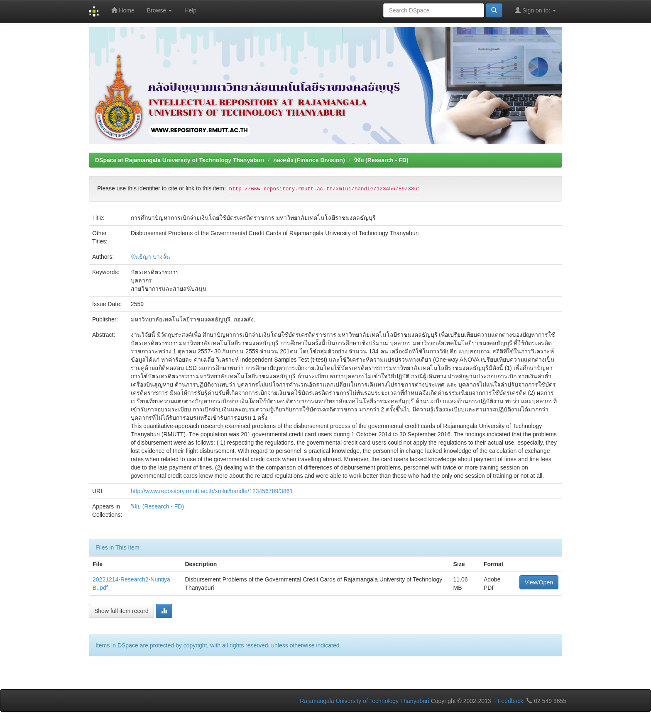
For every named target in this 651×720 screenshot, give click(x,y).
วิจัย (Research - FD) (381, 160)
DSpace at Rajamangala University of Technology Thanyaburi (179, 160)
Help (190, 10)
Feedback (510, 701)
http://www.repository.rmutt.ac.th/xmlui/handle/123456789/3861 (212, 491)
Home (122, 10)
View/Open (539, 582)
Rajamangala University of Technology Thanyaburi (364, 701)
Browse (159, 10)
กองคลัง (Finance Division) (309, 160)
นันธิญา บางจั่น (150, 256)
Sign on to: (535, 10)
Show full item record (121, 611)
